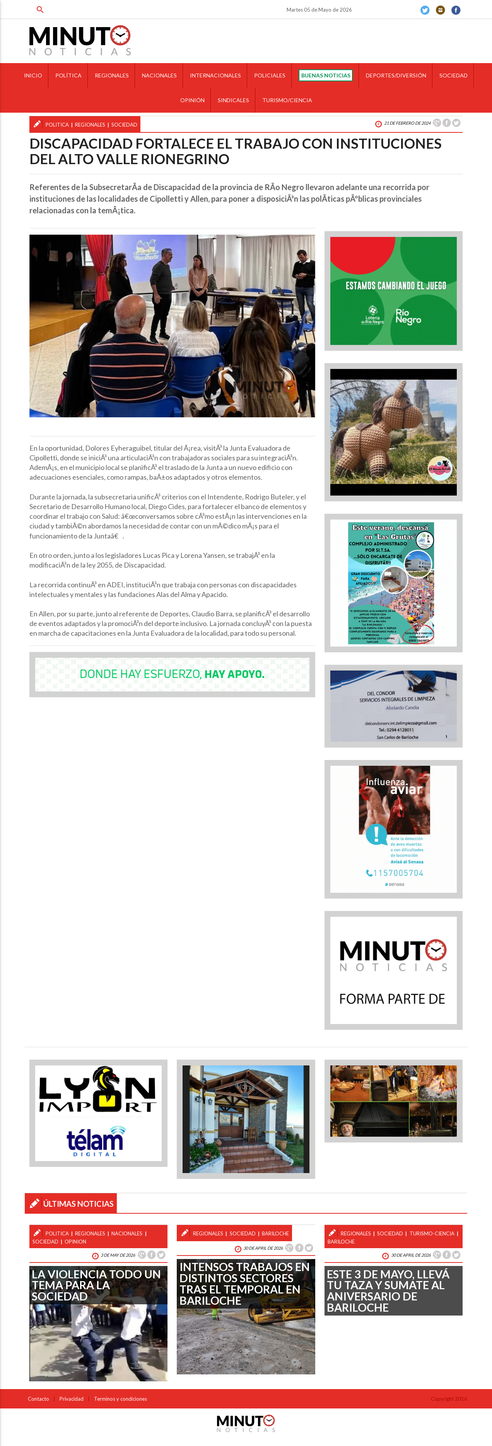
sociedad (124, 125)
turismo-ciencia (432, 1233)
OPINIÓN (192, 100)
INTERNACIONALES (215, 75)
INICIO (33, 75)
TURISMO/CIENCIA (287, 100)
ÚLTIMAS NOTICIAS (78, 1203)
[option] (172, 326)
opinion (75, 1241)
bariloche (275, 1233)
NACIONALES (159, 75)
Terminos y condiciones (120, 1399)
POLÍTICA (68, 75)
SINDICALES (233, 100)
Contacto (38, 1399)
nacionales (126, 1233)
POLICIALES (269, 75)
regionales (90, 125)
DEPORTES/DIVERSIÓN (396, 75)
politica (57, 125)
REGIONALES (112, 75)
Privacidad (72, 1399)
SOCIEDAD (453, 75)
